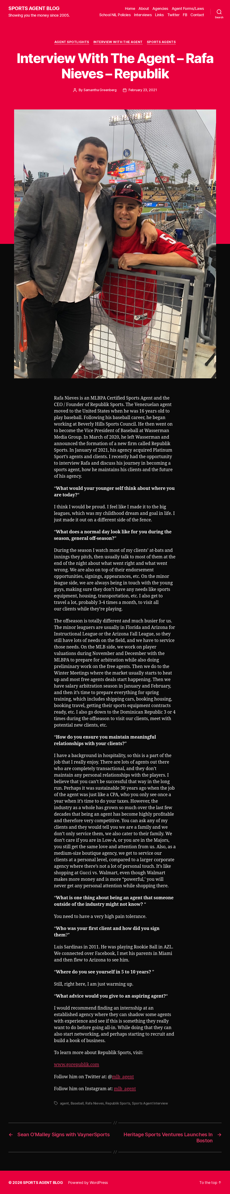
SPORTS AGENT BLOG (33, 8)
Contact (197, 15)
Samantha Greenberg (100, 90)
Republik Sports (118, 1103)
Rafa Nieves (95, 1103)
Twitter (173, 15)
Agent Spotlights (71, 42)
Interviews (143, 15)
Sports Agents (161, 42)
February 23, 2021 (143, 90)
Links (159, 15)
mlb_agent (123, 1077)
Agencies (160, 8)
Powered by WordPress (88, 1182)
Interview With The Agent (118, 42)
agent (64, 1103)
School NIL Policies (115, 15)
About (143, 8)
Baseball (77, 1103)
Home (130, 8)
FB (185, 15)
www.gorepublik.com (76, 1064)
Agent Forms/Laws (188, 8)
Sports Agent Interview (150, 1103)
